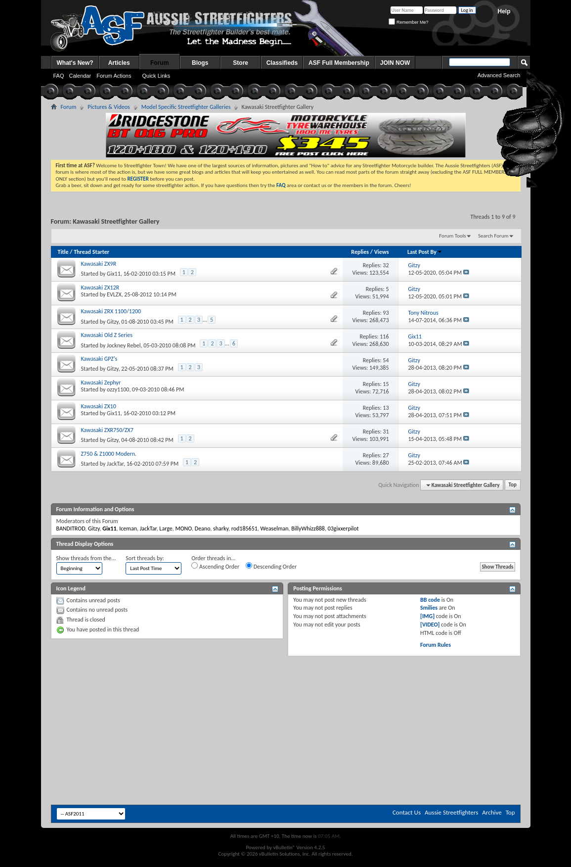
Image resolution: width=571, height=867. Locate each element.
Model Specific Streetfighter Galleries (186, 106)
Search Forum (493, 236)
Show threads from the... (86, 558)
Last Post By (424, 251)
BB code (430, 599)
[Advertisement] (286, 686)
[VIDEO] (429, 624)
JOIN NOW (395, 62)
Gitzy (113, 321)
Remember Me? (408, 22)
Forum (159, 62)
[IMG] (427, 616)
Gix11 (114, 273)
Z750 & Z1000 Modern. (109, 453)
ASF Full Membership (338, 62)
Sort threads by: (145, 558)
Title (63, 251)
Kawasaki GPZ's (99, 358)
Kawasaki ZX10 (98, 406)
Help (503, 11)
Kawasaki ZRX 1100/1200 (111, 311)
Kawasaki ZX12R (100, 287)
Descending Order (271, 566)
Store (240, 62)
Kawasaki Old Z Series (106, 335)
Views (381, 251)
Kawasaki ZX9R (99, 263)
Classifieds (282, 62)
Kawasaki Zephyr (101, 382)
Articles (119, 62)
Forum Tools (452, 236)
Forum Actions (113, 76)
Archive (491, 812)
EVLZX (114, 294)
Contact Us (407, 812)
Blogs (200, 62)
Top (513, 485)
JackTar (115, 463)
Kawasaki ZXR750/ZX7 (107, 430)
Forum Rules (435, 644)
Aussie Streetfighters (451, 812)
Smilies (429, 607)
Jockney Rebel (123, 345)
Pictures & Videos (109, 106)
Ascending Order (215, 566)
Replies (360, 251)
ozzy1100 (118, 389)
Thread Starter (91, 251)
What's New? (75, 62)
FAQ (58, 76)
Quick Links (156, 76)
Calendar (80, 76)
